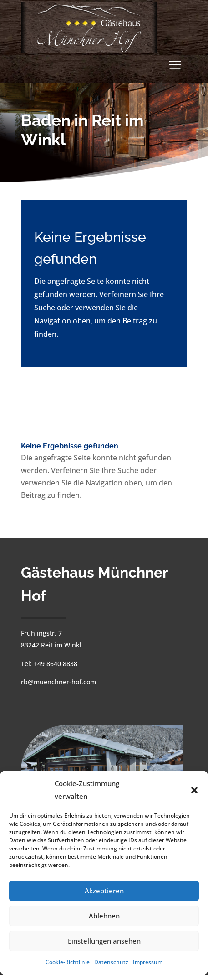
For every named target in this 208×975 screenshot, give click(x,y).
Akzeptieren (104, 890)
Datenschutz (111, 962)
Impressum (147, 962)
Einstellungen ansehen (104, 940)
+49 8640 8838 (55, 663)
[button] (194, 790)
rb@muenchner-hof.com (58, 682)
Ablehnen (104, 915)
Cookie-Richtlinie (68, 962)
